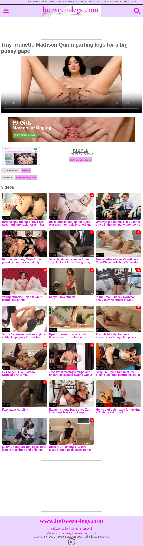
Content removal (81, 528)
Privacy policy (60, 528)
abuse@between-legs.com (79, 533)
